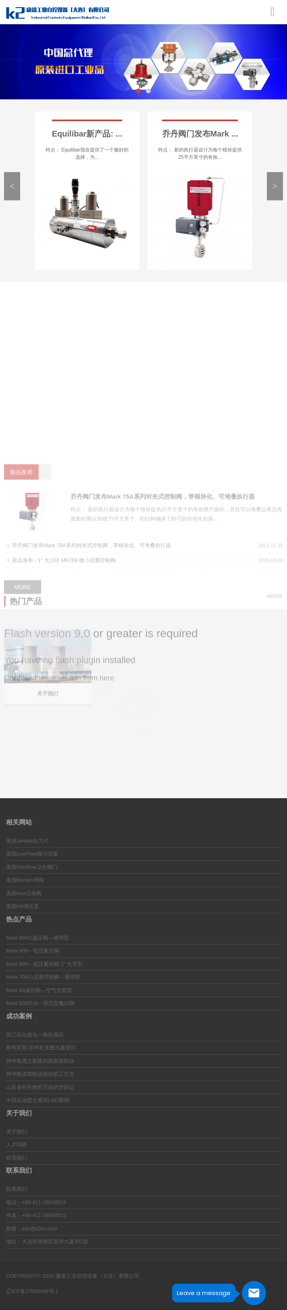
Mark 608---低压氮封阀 (32, 951)
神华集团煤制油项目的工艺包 (40, 1074)
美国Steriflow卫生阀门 (32, 867)
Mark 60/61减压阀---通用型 (37, 938)
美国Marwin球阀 (25, 880)
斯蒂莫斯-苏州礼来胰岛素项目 (41, 1048)
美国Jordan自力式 (27, 841)
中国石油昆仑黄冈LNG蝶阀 (37, 1100)
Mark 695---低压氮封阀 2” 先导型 (44, 964)
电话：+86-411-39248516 (36, 1202)
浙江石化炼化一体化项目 (35, 1035)
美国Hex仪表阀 (24, 893)
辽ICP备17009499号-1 (32, 1291)
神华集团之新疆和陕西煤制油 (40, 1061)
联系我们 (16, 1158)
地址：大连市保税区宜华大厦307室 (47, 1242)
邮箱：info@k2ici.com (31, 1229)
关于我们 (16, 1132)
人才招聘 (16, 1145)
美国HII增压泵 (22, 906)
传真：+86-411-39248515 (36, 1215)
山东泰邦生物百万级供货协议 (40, 1087)
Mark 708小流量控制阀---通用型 (43, 977)
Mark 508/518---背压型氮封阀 (40, 1003)
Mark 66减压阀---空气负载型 (39, 990)
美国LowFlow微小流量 (32, 854)
